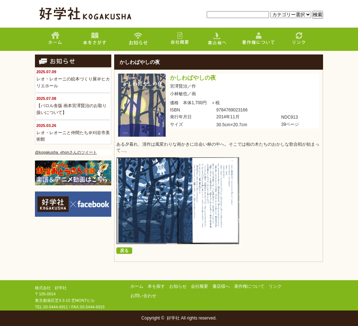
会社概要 (199, 286)
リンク (275, 286)
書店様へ (221, 286)
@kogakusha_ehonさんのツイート (66, 152)
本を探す (156, 286)
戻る (124, 250)
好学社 (173, 318)
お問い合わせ (143, 295)
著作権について (249, 286)
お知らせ (178, 286)
